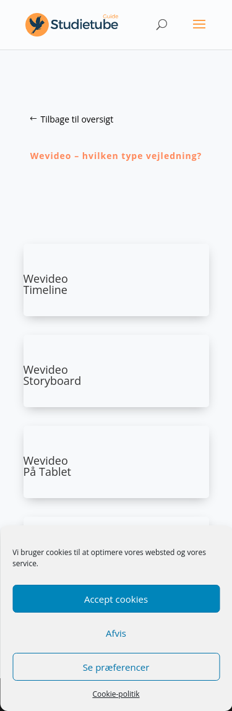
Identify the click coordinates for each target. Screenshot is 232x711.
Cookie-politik (115, 694)
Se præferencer (116, 667)
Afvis (116, 633)
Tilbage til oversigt (77, 119)
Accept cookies (116, 599)
